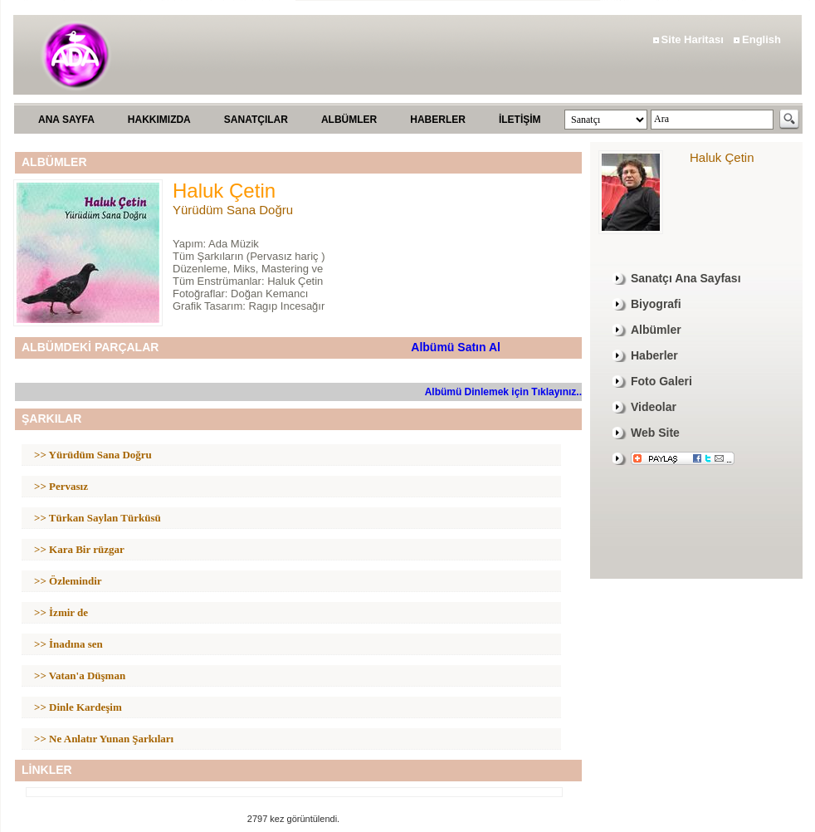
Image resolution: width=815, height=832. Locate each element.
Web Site (655, 432)
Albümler (656, 329)
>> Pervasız (61, 486)
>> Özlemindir (68, 581)
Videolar (653, 407)
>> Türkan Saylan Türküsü (97, 517)
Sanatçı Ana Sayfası (686, 278)
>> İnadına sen (68, 644)
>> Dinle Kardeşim (78, 707)
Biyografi (656, 304)
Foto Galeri (661, 381)
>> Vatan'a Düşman (79, 675)
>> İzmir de (61, 612)
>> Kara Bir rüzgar (79, 549)
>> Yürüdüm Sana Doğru (93, 454)
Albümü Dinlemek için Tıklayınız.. (503, 392)
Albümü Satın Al (455, 347)
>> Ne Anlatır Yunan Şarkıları (103, 738)
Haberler (654, 355)
